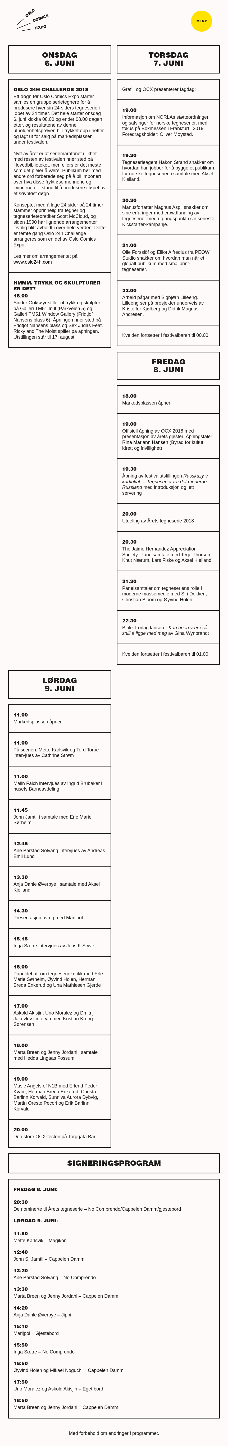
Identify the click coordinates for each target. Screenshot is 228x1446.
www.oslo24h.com (32, 262)
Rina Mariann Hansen (145, 442)
